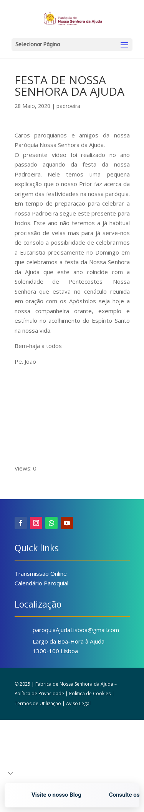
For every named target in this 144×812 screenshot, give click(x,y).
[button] (10, 773)
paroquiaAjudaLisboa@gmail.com (76, 630)
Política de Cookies (90, 693)
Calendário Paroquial (41, 583)
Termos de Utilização (38, 703)
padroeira (68, 105)
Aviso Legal (78, 703)
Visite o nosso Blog (58, 794)
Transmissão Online (41, 573)
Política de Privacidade (39, 693)
